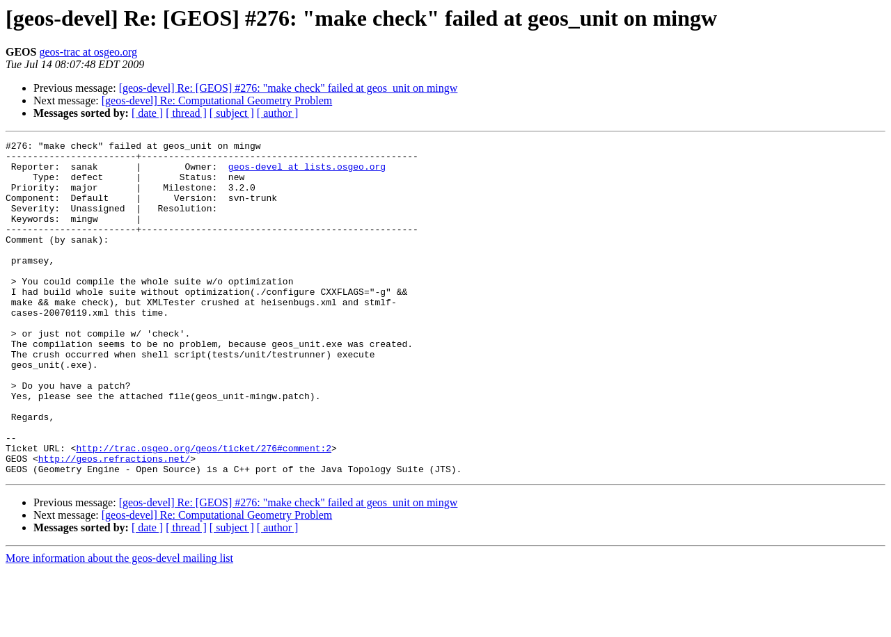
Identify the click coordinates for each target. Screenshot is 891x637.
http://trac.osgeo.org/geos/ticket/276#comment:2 (203, 510)
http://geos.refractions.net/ (114, 523)
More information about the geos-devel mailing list (119, 625)
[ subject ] (232, 113)
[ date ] (147, 113)
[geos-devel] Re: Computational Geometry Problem (217, 100)
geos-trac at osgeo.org (88, 52)
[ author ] (278, 113)
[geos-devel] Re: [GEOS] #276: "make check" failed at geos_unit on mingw (288, 88)
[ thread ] (186, 113)
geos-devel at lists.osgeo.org (307, 172)
